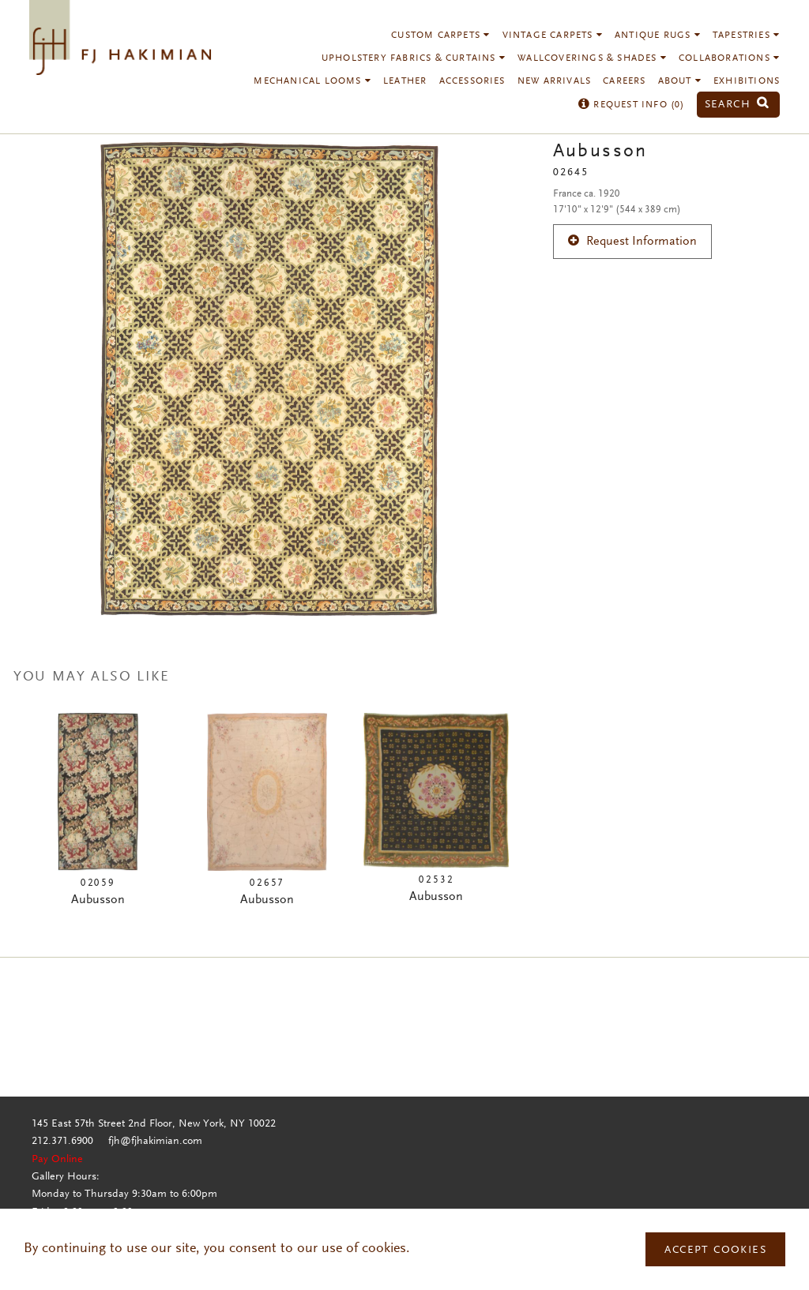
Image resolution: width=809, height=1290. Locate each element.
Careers (624, 81)
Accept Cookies (715, 1250)
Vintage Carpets (552, 35)
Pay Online (57, 1159)
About (680, 81)
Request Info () (631, 105)
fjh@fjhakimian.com (155, 1141)
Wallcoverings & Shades (592, 58)
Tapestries (746, 35)
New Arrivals (554, 81)
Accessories (472, 81)
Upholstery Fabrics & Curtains (414, 58)
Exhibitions (746, 81)
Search (737, 105)
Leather (405, 81)
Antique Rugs (658, 35)
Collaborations (729, 58)
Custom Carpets (440, 35)
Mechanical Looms (312, 81)
